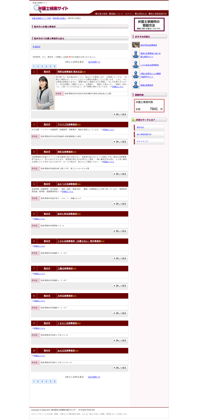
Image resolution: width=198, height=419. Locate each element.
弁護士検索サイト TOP (41, 18)
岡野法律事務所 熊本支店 (70, 71)
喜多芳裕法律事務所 (148, 45)
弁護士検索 (102, 14)
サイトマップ (142, 141)
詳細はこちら (117, 87)
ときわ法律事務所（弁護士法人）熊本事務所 (79, 241)
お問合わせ (142, 14)
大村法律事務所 (65, 296)
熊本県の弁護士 (59, 18)
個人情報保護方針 (159, 14)
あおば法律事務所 (66, 350)
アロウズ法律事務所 (67, 124)
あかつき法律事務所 (67, 184)
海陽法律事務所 (146, 85)
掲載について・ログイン (122, 14)
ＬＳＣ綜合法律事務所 (149, 65)
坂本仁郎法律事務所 (67, 214)
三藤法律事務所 (65, 268)
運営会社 (140, 127)
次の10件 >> (94, 62)
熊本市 (47, 71)
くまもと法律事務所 (67, 323)
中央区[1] (36, 47)
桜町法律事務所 (65, 152)
